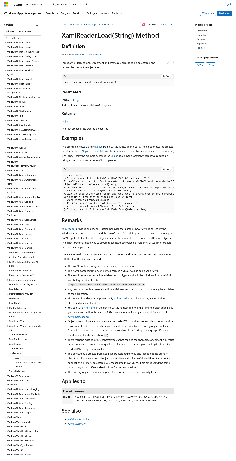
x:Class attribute (123, 298)
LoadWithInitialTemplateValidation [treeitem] (27, 336)
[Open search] (220, 4)
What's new (208, 13)
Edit (170, 62)
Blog (44, 451)
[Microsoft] (6, 4)
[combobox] (22, 31)
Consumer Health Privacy (94, 451)
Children (102, 151)
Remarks (201, 39)
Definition (202, 30)
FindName (89, 307)
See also (201, 47)
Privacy (71, 451)
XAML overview (77, 423)
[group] (118, 192)
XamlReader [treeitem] (18, 320)
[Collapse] (37, 25)
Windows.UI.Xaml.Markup (83, 24)
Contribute (58, 451)
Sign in (228, 4)
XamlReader (105, 24)
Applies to (201, 43)
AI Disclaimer (10, 451)
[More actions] (171, 24)
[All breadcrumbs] (64, 24)
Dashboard (224, 13)
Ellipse (98, 146)
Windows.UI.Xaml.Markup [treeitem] (22, 224)
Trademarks (136, 451)
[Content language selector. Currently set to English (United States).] (19, 443)
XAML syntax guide (78, 419)
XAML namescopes (78, 316)
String (75, 100)
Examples (201, 34)
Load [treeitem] (16, 329)
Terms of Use (119, 451)
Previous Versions (30, 451)
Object (65, 121)
